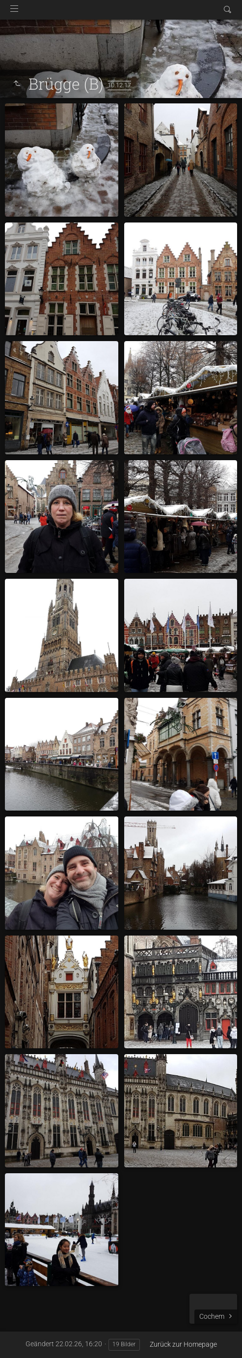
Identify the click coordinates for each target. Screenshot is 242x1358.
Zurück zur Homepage (183, 1344)
